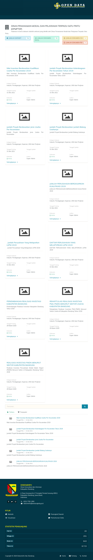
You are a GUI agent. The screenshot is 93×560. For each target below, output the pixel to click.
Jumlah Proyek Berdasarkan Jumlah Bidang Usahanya (34, 450)
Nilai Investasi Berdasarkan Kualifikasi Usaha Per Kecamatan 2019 (38, 418)
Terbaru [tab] (10, 412)
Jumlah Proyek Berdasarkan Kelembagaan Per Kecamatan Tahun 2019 (39, 429)
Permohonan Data (56, 518)
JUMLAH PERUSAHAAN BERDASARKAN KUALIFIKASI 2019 (36, 461)
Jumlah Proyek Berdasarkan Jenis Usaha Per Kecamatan (34, 440)
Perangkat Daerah (56, 514)
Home (62, 556)
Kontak (83, 556)
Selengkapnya (12, 103)
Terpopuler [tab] (22, 412)
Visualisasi (10, 518)
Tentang (73, 556)
